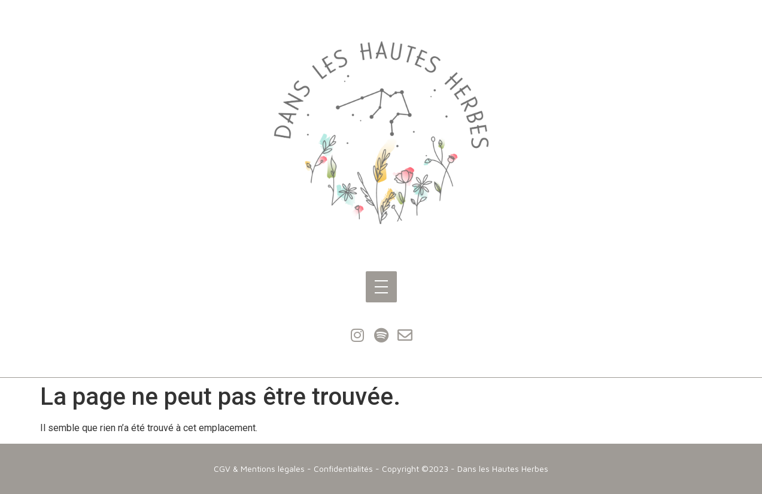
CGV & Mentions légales (259, 468)
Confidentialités (343, 468)
